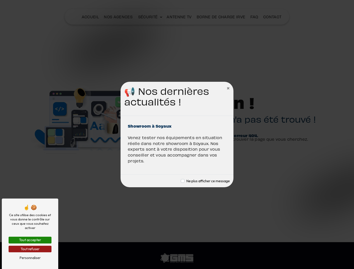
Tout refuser (30, 249)
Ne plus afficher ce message (208, 181)
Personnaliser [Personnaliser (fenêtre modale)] (30, 257)
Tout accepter (30, 240)
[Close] (228, 88)
